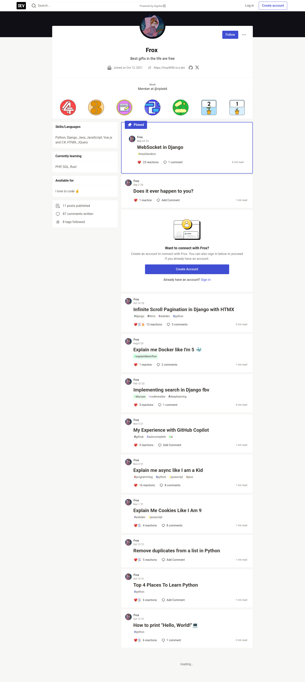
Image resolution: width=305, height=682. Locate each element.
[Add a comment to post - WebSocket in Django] (148, 162)
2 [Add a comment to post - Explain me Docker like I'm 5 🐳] (166, 364)
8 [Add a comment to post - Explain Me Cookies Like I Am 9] (171, 525)
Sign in (206, 280)
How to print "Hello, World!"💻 (165, 625)
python (178, 316)
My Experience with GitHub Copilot (171, 430)
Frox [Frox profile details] (140, 137)
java (189, 477)
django (139, 316)
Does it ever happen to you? (163, 191)
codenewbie (156, 397)
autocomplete (156, 437)
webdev (164, 316)
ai (171, 437)
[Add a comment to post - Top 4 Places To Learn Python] (145, 600)
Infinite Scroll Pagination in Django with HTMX (183, 309)
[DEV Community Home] (21, 6)
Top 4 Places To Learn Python (165, 585)
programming (143, 477)
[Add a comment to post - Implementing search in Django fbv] (143, 404)
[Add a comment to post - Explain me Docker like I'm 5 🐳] (142, 364)
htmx (151, 316)
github (139, 437)
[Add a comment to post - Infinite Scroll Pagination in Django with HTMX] (147, 324)
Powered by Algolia (152, 5)
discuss (139, 397)
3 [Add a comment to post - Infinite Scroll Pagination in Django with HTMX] (176, 324)
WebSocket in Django (160, 147)
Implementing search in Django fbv (171, 390)
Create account (273, 5)
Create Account (187, 269)
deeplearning (177, 397)
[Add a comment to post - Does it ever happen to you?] (142, 200)
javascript (176, 477)
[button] (67, 107)
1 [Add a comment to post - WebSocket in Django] (173, 162)
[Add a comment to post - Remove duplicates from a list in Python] (145, 559)
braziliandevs (147, 154)
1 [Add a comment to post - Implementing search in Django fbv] (167, 404)
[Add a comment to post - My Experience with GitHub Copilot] (143, 445)
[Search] (34, 5)
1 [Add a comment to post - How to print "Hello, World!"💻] (171, 640)
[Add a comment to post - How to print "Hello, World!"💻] (145, 640)
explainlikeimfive (145, 356)
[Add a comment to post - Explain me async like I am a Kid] (144, 485)
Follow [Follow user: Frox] (230, 35)
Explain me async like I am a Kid (168, 470)
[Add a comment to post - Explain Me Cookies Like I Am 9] (145, 525)
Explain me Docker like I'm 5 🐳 (167, 350)
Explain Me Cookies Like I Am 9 (167, 510)
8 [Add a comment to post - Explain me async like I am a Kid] (169, 485)
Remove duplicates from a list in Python (176, 551)
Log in (249, 5)
